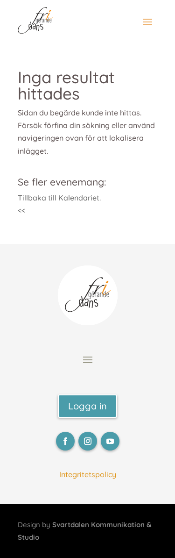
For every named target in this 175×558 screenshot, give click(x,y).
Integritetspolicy (87, 474)
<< (21, 210)
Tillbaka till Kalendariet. (59, 197)
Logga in (87, 406)
